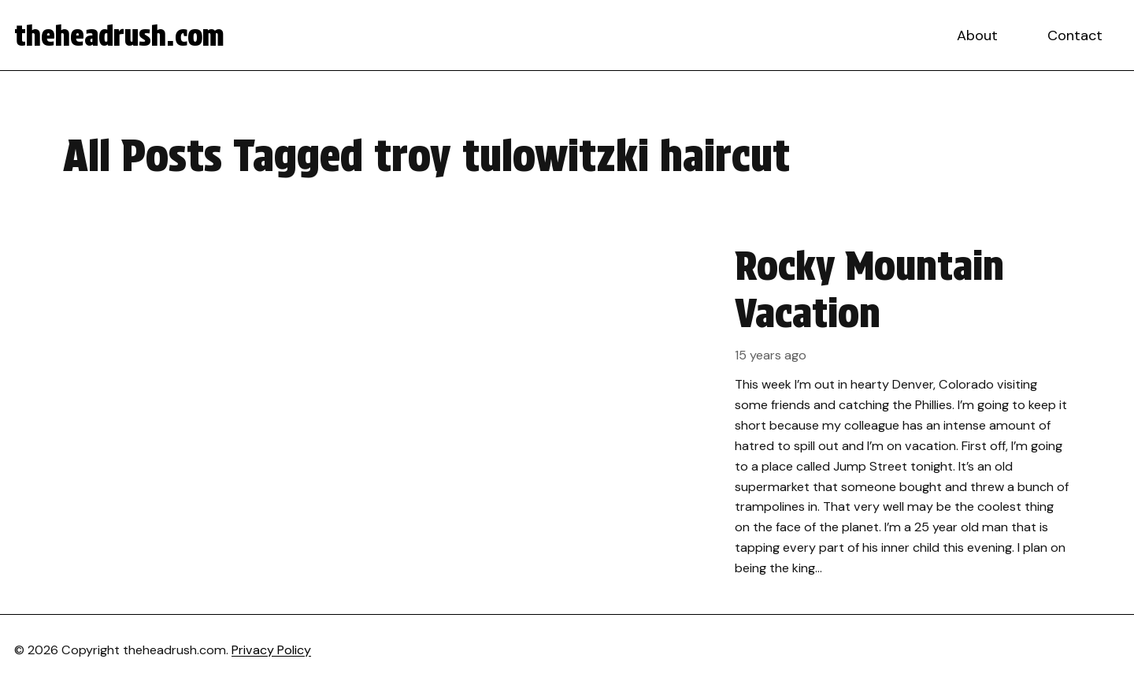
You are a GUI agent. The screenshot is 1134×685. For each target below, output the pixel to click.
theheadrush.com (119, 35)
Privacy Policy (271, 650)
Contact (1074, 35)
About (977, 35)
